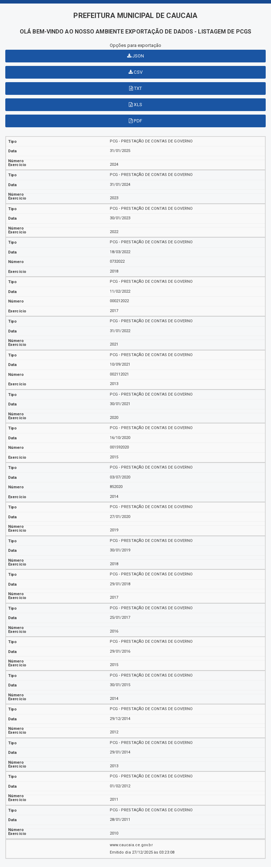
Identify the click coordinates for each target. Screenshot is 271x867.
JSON (135, 56)
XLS (135, 104)
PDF (135, 120)
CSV (135, 72)
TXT (135, 88)
